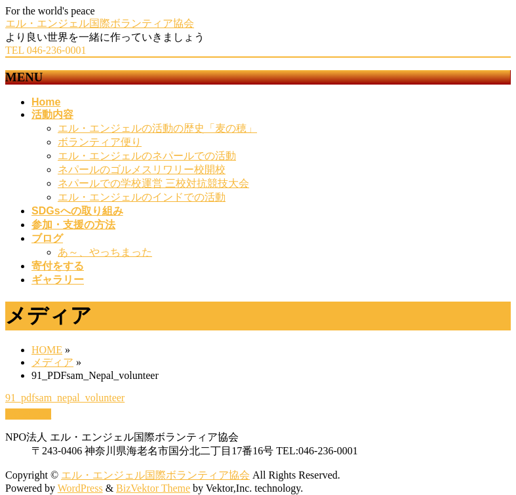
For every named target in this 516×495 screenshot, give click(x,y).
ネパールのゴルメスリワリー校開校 (142, 169)
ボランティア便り (100, 142)
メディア (52, 362)
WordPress (80, 488)
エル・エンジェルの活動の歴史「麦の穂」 (157, 128)
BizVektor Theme (153, 488)
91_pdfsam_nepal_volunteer (65, 397)
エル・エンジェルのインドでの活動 (142, 197)
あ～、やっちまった (105, 252)
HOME (46, 349)
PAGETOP (28, 414)
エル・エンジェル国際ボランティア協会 (99, 23)
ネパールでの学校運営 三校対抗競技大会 (153, 183)
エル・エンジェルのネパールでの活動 (147, 155)
